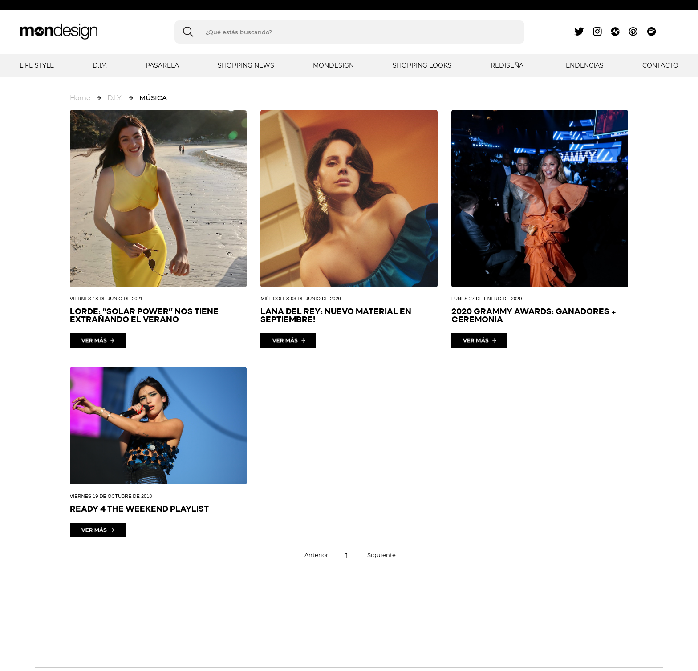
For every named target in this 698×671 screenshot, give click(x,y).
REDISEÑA (507, 65)
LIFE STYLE (37, 65)
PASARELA (162, 65)
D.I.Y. (100, 65)
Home (80, 97)
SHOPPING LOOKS (422, 65)
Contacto (660, 65)
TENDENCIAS (583, 65)
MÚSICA (153, 97)
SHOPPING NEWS (246, 65)
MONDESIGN (333, 65)
